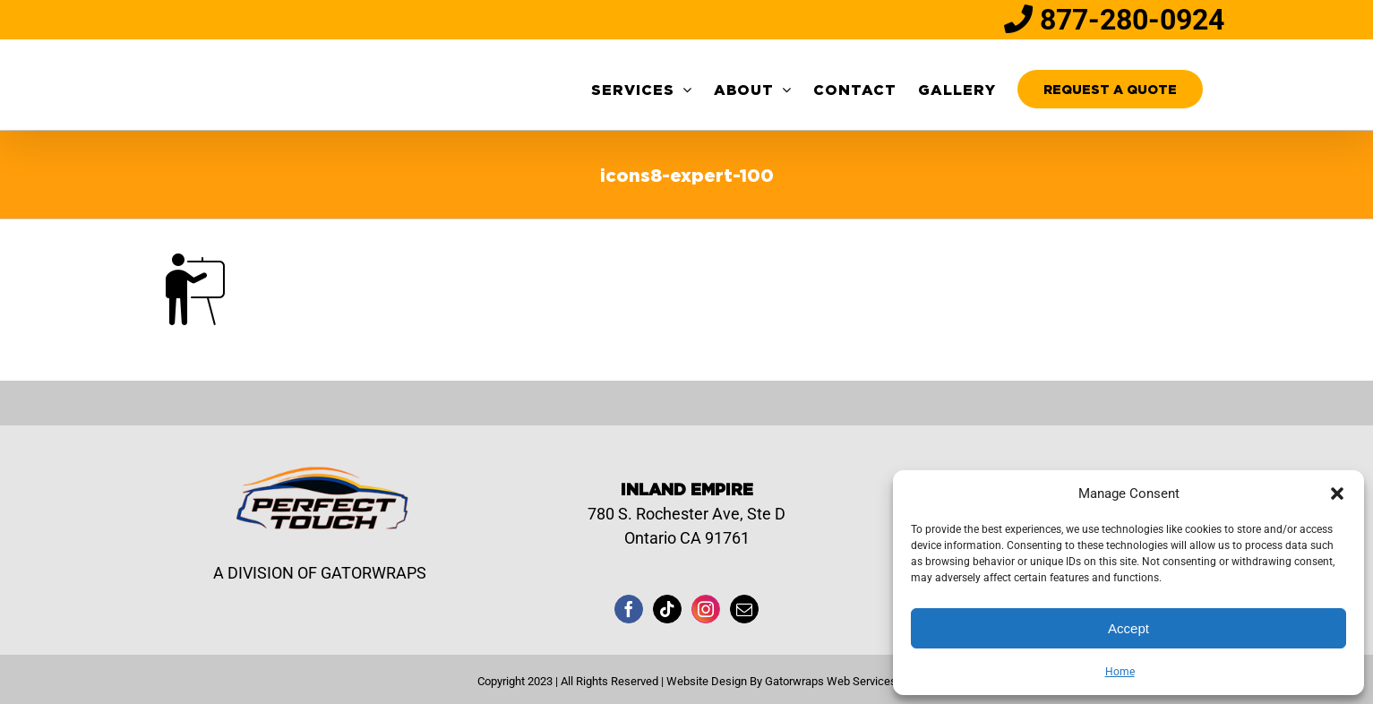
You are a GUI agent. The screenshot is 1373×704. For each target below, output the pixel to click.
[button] (1337, 493)
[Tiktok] (667, 609)
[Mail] (744, 609)
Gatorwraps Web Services (831, 681)
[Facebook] (628, 609)
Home (1120, 671)
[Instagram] (705, 609)
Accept (1128, 628)
